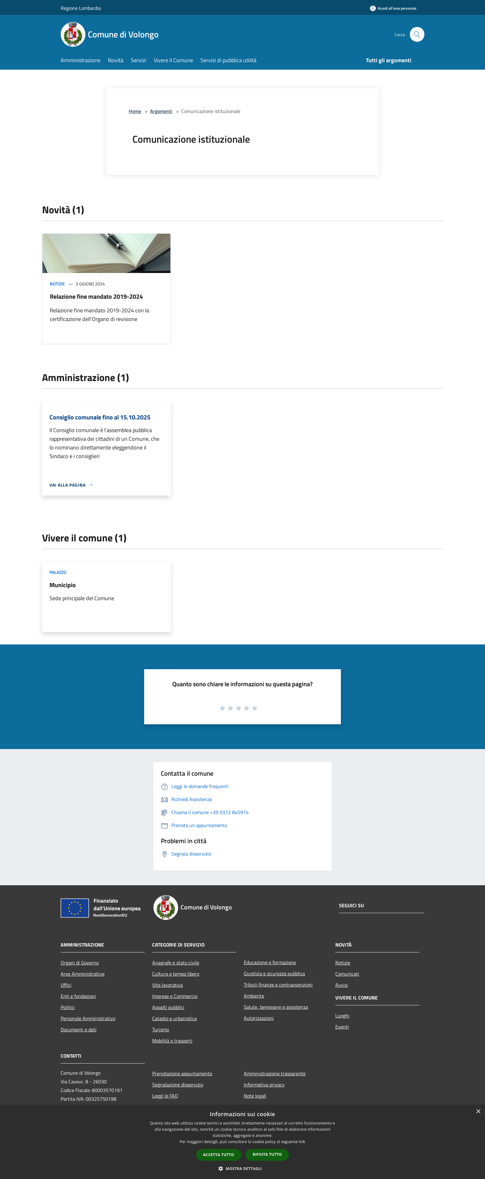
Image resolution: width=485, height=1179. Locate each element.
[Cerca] (417, 34)
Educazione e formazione (270, 962)
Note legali (255, 1095)
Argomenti (161, 111)
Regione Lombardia (81, 8)
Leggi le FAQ (165, 1095)
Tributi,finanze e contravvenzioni (278, 984)
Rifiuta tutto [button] (267, 1154)
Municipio (62, 585)
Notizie (57, 283)
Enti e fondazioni (78, 996)
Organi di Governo (80, 962)
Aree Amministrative (83, 973)
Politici (68, 1007)
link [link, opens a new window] (302, 1141)
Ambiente (254, 995)
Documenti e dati (79, 1029)
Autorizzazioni (259, 1018)
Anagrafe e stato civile (175, 962)
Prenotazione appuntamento (182, 1073)
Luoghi (342, 1015)
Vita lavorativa (167, 985)
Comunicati (347, 973)
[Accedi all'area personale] (393, 8)
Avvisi (341, 985)
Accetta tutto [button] (218, 1154)
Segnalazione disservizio (177, 1084)
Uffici (66, 985)
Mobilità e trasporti (172, 1040)
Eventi (342, 1026)
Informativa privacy (264, 1084)
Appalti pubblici (168, 1007)
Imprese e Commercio (174, 996)
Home (135, 111)
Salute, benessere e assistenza (276, 1007)
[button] (242, 1168)
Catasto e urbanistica (174, 1018)
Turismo (160, 1029)
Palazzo (57, 572)
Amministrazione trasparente (275, 1073)
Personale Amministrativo (88, 1018)
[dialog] (242, 1142)
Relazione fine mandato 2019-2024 (96, 296)
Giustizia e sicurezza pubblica (274, 973)
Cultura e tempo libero (175, 973)
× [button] (478, 1111)
